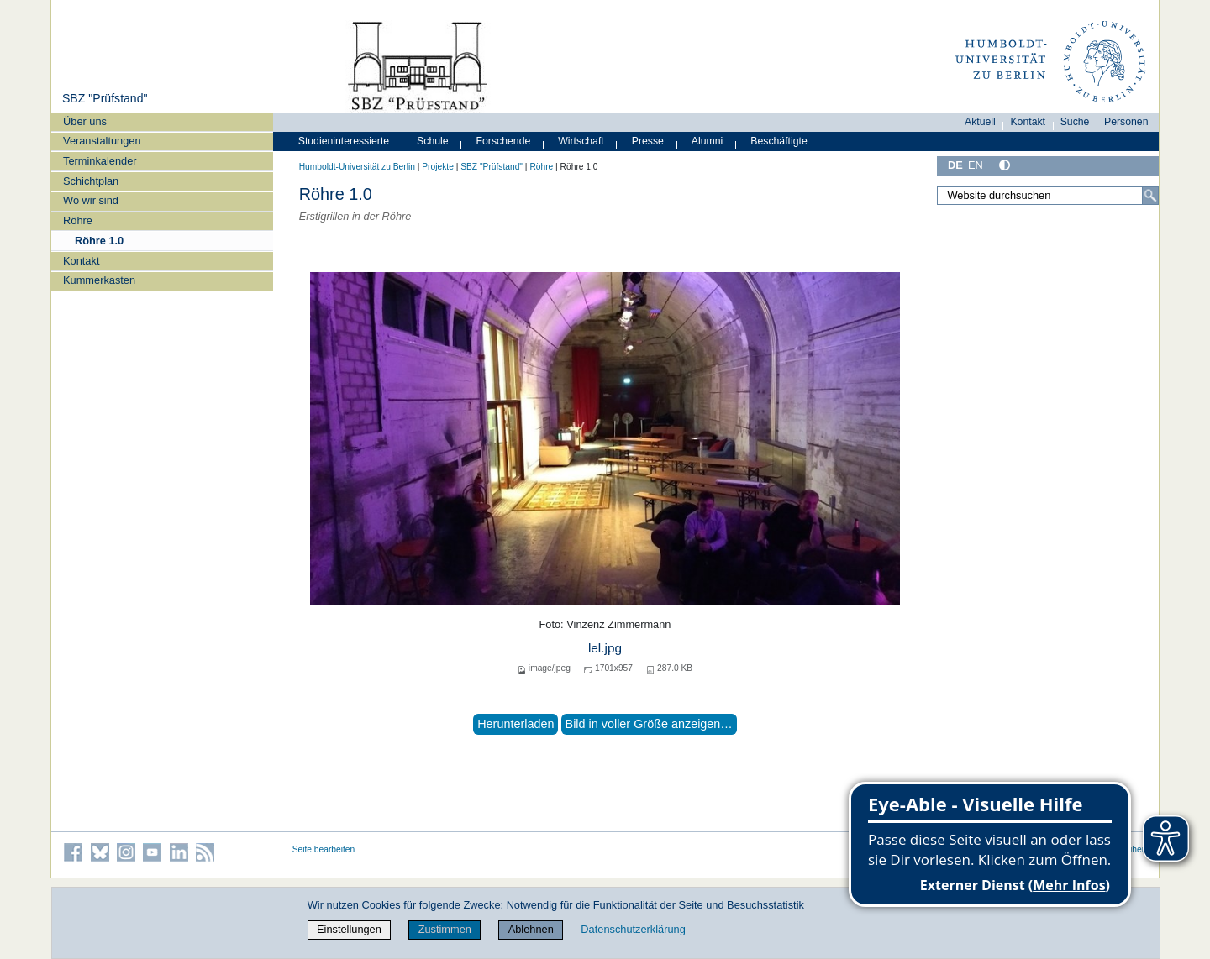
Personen (1126, 122)
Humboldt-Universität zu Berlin (357, 166)
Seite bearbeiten (323, 849)
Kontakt (81, 260)
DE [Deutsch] (955, 165)
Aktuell (980, 122)
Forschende (503, 141)
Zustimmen (444, 929)
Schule (433, 141)
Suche (1075, 122)
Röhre (77, 220)
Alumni (707, 141)
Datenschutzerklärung (633, 929)
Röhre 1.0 (99, 240)
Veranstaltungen (102, 140)
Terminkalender (100, 161)
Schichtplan (90, 181)
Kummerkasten (99, 280)
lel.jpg (605, 648)
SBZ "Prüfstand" (105, 98)
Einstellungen (349, 929)
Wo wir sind (90, 200)
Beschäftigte (779, 141)
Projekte (438, 166)
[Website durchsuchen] (1048, 195)
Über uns (85, 121)
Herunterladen (515, 724)
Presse (648, 141)
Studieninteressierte (343, 141)
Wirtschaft (581, 141)
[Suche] (1150, 195)
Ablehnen (531, 929)
